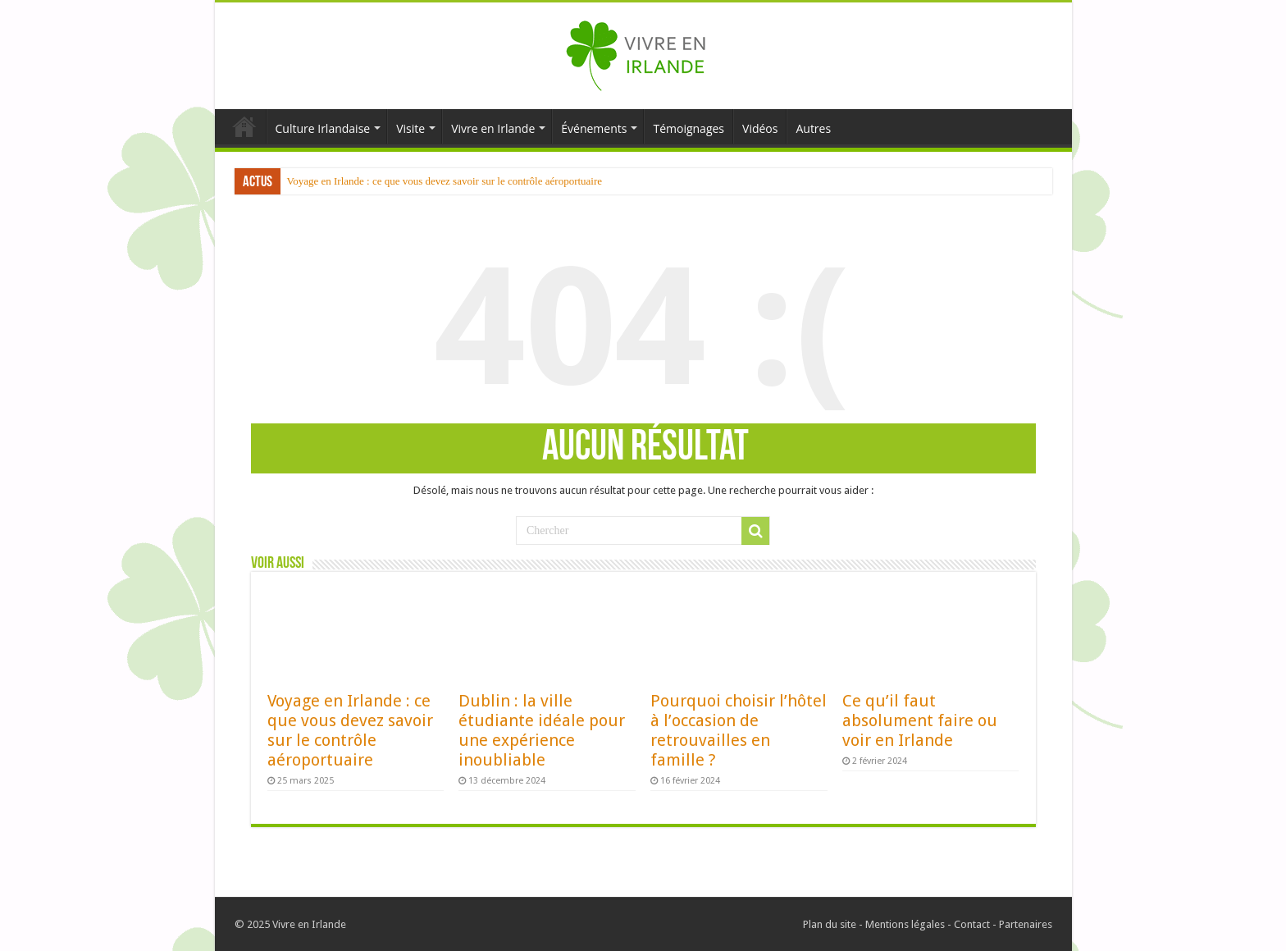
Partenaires (1025, 924)
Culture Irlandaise (323, 128)
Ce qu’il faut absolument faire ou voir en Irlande (919, 720)
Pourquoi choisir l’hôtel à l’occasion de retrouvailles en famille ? (738, 730)
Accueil (244, 126)
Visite (410, 128)
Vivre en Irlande (493, 128)
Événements (594, 128)
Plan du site (829, 924)
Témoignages (688, 128)
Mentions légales (905, 924)
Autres (813, 128)
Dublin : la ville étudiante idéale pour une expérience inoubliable (541, 730)
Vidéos (760, 128)
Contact (972, 924)
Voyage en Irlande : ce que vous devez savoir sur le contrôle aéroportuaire (445, 181)
